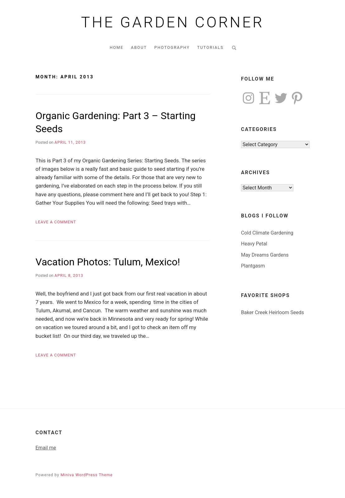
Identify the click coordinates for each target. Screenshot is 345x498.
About (139, 47)
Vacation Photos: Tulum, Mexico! (107, 262)
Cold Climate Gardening (267, 233)
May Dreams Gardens (265, 255)
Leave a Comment (55, 222)
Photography (172, 47)
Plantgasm (253, 266)
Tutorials (210, 47)
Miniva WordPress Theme (86, 474)
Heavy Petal (254, 244)
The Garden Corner (172, 22)
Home (116, 47)
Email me (45, 448)
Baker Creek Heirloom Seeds (272, 312)
